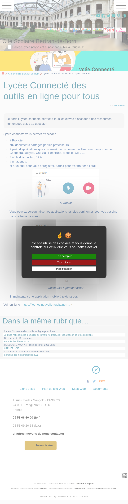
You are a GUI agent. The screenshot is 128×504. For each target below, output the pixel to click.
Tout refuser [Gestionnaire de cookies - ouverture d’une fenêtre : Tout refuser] (64, 262)
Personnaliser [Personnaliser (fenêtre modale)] (64, 268)
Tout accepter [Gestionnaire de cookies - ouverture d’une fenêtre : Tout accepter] (64, 256)
